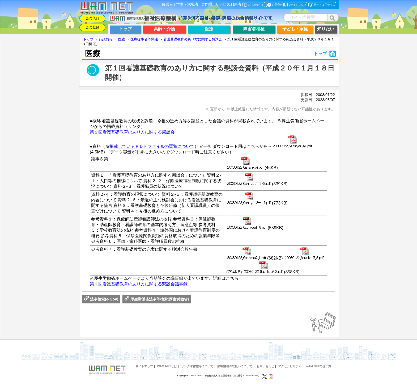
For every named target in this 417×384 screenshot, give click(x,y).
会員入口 (92, 18)
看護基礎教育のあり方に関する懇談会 (192, 39)
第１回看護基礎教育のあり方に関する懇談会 (132, 132)
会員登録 (92, 27)
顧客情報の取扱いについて (234, 366)
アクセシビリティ (289, 366)
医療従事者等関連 (144, 39)
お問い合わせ (265, 366)
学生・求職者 (187, 4)
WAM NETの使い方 (318, 366)
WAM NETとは (167, 366)
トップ (88, 39)
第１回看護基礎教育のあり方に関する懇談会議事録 (139, 284)
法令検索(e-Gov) (101, 299)
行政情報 (106, 39)
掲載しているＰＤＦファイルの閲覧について (151, 146)
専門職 (206, 4)
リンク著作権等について (197, 366)
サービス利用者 (228, 4)
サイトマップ (144, 366)
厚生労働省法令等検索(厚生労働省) (157, 299)
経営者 (167, 4)
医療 (121, 39)
